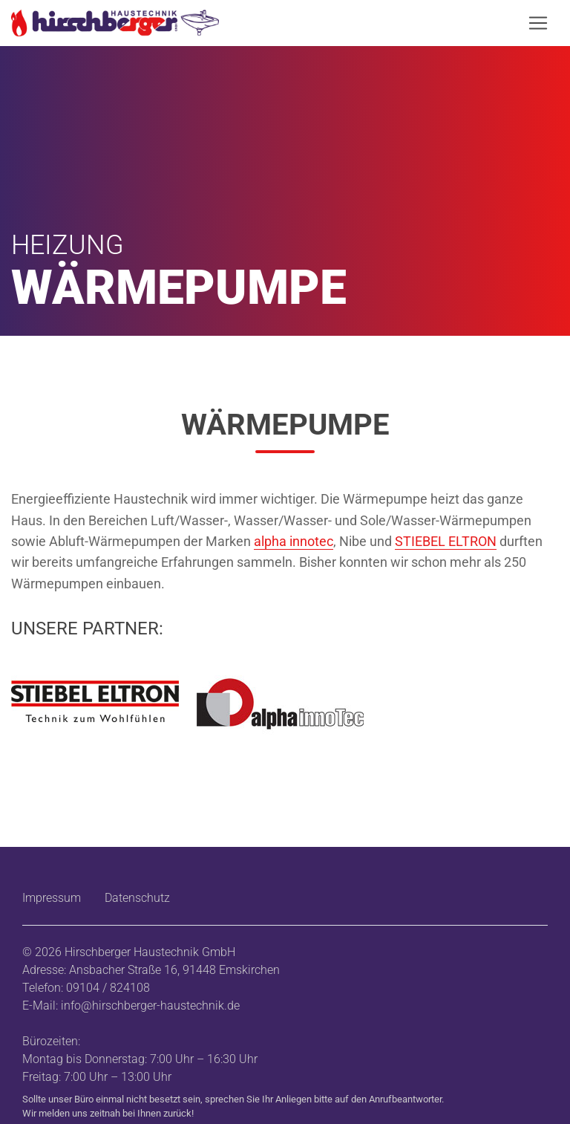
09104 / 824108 (108, 988)
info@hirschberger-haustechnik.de (150, 1005)
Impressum (51, 898)
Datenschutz (137, 898)
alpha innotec (293, 541)
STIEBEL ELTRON (446, 541)
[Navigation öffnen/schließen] (538, 23)
